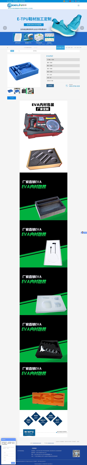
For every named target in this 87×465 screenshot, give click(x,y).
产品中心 (60, 5)
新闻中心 (67, 5)
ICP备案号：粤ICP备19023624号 (39, 461)
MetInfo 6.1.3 (41, 463)
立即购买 (50, 85)
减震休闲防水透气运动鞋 (37, 443)
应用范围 (54, 5)
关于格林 (48, 5)
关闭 (78, 441)
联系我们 (73, 5)
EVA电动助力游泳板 (50, 443)
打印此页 (73, 441)
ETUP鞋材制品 (21, 450)
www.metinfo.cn (49, 463)
